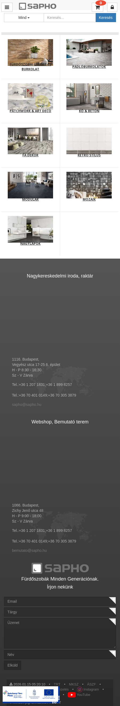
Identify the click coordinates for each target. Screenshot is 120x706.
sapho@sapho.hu (26, 404)
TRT (57, 684)
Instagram (88, 689)
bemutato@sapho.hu (29, 550)
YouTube (79, 695)
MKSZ (74, 684)
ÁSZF (91, 684)
